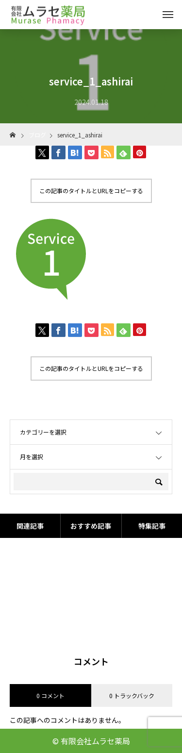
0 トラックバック (131, 695)
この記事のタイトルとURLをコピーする (91, 190)
